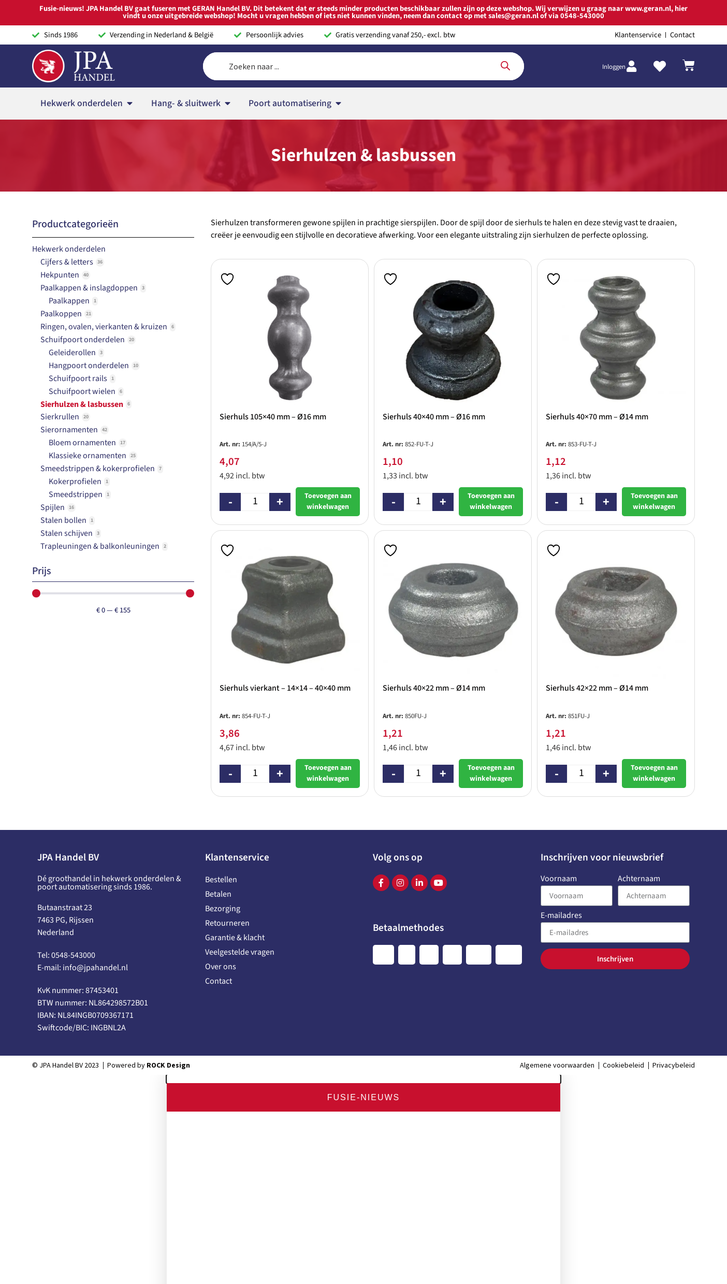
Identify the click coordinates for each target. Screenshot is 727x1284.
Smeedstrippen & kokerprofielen (97, 361)
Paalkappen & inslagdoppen (89, 180)
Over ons (220, 859)
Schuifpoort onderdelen (82, 232)
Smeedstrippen (76, 386)
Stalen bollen (63, 412)
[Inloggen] (631, 21)
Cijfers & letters (66, 154)
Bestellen (221, 772)
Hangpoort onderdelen (89, 258)
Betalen (218, 786)
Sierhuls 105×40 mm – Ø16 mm (273, 309)
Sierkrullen (59, 309)
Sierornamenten (69, 322)
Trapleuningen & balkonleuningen (99, 438)
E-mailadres (561, 808)
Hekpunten (59, 167)
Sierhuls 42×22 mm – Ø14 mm (597, 580)
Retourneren (227, 815)
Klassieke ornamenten (87, 348)
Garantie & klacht (235, 830)
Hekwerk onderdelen (69, 141)
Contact (218, 873)
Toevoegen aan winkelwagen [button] (328, 393)
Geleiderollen (72, 245)
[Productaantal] (255, 394)
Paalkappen (69, 193)
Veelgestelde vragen (239, 844)
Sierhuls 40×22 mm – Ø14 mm (434, 580)
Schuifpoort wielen (82, 283)
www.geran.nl (293, 1276)
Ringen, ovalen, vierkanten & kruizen (103, 219)
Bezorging (222, 801)
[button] (363, 971)
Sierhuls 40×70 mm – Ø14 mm (597, 309)
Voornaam (559, 772)
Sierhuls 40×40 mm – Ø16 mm (434, 309)
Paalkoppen (61, 206)
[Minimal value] (113, 485)
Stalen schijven (66, 425)
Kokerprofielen (75, 374)
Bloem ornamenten (82, 335)
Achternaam (639, 772)
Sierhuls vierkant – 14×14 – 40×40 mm (285, 580)
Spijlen (52, 399)
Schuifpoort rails (78, 270)
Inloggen (614, 21)
